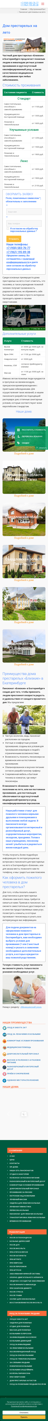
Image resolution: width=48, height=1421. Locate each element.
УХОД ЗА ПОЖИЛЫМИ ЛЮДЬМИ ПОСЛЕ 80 (28, 1384)
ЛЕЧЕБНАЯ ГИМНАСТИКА (20, 1206)
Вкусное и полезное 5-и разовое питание (24, 1061)
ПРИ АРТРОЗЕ (15, 1270)
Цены (12, 1159)
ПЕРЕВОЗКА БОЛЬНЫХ (19, 1210)
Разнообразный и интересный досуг (23, 1067)
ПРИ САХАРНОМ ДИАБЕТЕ (20, 1288)
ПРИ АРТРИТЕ (15, 1259)
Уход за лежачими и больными (23, 1034)
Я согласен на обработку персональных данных (24, 229)
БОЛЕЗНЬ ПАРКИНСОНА (20, 1373)
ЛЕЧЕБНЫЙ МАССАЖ (18, 1199)
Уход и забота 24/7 (17, 1027)
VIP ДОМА (14, 1167)
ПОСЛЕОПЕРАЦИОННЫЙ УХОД (23, 1351)
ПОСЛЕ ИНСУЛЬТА (17, 1248)
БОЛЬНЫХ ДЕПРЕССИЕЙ (20, 1241)
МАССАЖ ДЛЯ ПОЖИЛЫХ (20, 1330)
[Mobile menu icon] (43, 4)
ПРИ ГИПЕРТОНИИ (17, 1377)
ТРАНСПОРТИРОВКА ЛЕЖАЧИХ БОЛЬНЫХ (27, 1217)
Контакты (14, 1163)
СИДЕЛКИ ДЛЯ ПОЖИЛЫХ (21, 1323)
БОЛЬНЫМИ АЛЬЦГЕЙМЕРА (21, 1369)
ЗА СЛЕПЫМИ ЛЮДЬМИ (20, 1362)
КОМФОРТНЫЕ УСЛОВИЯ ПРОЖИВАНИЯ (27, 1185)
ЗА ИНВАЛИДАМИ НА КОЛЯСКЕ (23, 1337)
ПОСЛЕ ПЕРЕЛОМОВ (18, 1266)
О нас (12, 1156)
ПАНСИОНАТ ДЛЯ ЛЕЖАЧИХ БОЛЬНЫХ (26, 1214)
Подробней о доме (24, 453)
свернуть (43, 448)
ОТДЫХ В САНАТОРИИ (19, 1174)
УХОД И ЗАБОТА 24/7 (19, 1319)
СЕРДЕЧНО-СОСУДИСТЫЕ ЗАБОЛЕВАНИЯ (27, 1281)
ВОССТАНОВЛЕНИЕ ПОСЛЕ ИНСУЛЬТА (26, 1302)
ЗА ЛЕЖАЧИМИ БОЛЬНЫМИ (21, 1348)
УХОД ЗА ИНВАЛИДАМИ (20, 1344)
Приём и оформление (18, 1073)
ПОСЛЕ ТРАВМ (16, 1295)
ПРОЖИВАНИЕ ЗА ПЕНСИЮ (21, 1192)
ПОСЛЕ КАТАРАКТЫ (18, 1255)
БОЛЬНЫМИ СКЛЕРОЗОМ (20, 1333)
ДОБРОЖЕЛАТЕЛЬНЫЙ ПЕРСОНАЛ (24, 1188)
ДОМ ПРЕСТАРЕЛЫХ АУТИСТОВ (23, 1380)
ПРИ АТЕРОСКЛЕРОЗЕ (19, 1252)
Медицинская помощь (19, 1047)
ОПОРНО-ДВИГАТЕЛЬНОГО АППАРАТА (26, 1277)
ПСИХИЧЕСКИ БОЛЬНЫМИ (21, 1366)
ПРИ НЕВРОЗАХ (16, 1263)
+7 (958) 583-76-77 (29, 3)
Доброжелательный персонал (23, 1054)
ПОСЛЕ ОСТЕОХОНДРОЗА (21, 1237)
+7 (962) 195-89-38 (29, 5)
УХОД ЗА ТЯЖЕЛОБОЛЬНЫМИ (23, 1359)
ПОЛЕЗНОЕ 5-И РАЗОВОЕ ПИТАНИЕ (24, 1178)
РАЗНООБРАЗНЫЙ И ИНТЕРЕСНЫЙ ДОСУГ (27, 1181)
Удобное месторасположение (23, 1080)
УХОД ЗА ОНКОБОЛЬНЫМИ (22, 1355)
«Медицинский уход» (31, 1007)
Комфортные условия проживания (25, 1040)
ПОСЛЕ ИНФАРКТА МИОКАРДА (23, 1284)
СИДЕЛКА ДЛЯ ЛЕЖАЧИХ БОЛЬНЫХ (25, 1203)
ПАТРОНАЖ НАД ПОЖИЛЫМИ (22, 1196)
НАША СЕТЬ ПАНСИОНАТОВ (21, 1170)
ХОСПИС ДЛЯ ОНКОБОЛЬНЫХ (22, 1299)
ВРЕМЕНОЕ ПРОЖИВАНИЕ (20, 1221)
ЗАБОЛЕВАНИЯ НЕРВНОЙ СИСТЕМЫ (25, 1274)
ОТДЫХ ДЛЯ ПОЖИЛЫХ (20, 1326)
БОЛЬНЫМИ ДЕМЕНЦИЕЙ (20, 1341)
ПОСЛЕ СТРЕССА (16, 1292)
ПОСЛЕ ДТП (14, 1245)
